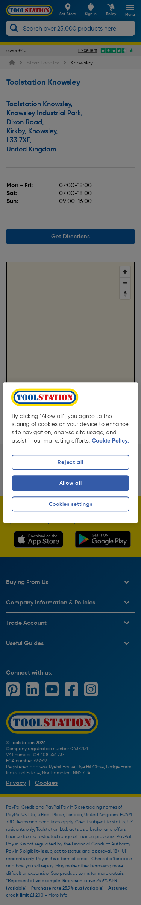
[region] (70, 452)
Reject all (70, 462)
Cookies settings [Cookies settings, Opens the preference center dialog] (70, 504)
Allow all (70, 483)
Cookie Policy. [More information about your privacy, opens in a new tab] (110, 441)
